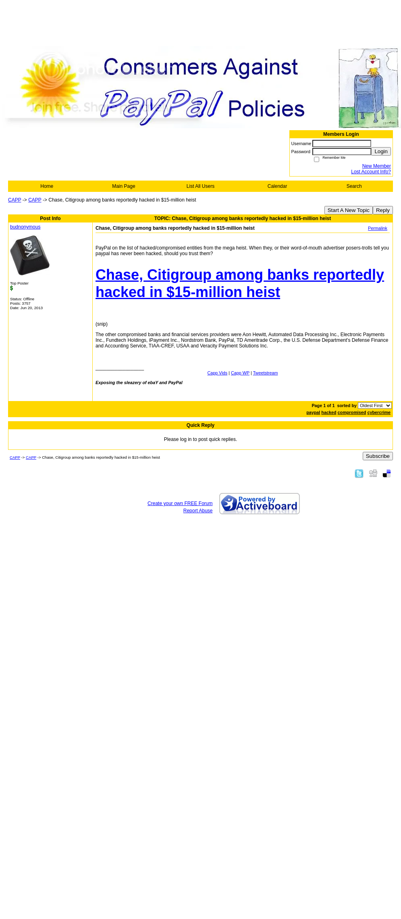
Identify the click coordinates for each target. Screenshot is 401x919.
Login (381, 151)
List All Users (200, 186)
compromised (352, 412)
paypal (313, 412)
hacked (328, 412)
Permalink (377, 228)
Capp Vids (218, 372)
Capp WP (240, 372)
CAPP (14, 200)
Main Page (123, 186)
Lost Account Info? (371, 172)
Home (46, 186)
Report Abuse (198, 511)
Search (354, 186)
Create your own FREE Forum (180, 503)
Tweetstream (265, 372)
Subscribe (378, 456)
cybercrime (379, 412)
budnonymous (25, 227)
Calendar (277, 186)
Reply (383, 210)
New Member (376, 166)
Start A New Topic (349, 210)
